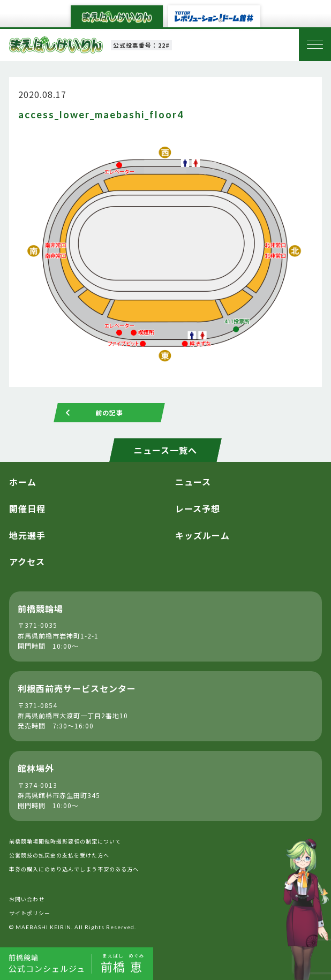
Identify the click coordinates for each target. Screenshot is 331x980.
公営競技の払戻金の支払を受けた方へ (59, 855)
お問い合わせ (26, 899)
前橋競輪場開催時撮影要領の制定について (65, 841)
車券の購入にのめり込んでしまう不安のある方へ (74, 869)
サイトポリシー (29, 913)
